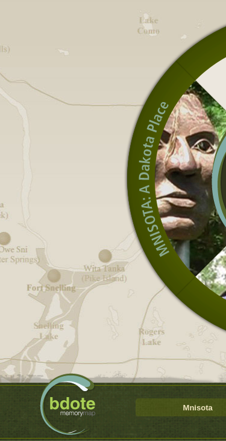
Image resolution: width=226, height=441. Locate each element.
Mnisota (198, 407)
